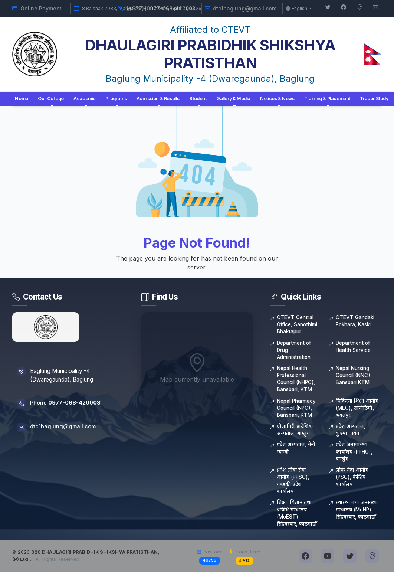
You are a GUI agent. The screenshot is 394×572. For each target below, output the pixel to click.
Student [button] (197, 98)
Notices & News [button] (277, 98)
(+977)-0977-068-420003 (161, 8)
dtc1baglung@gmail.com (244, 8)
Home (21, 98)
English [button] (297, 8)
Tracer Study (374, 98)
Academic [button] (84, 98)
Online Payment (41, 8)
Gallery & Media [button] (233, 98)
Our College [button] (51, 98)
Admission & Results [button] (158, 98)
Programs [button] (116, 98)
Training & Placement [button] (327, 98)
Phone (67, 402)
